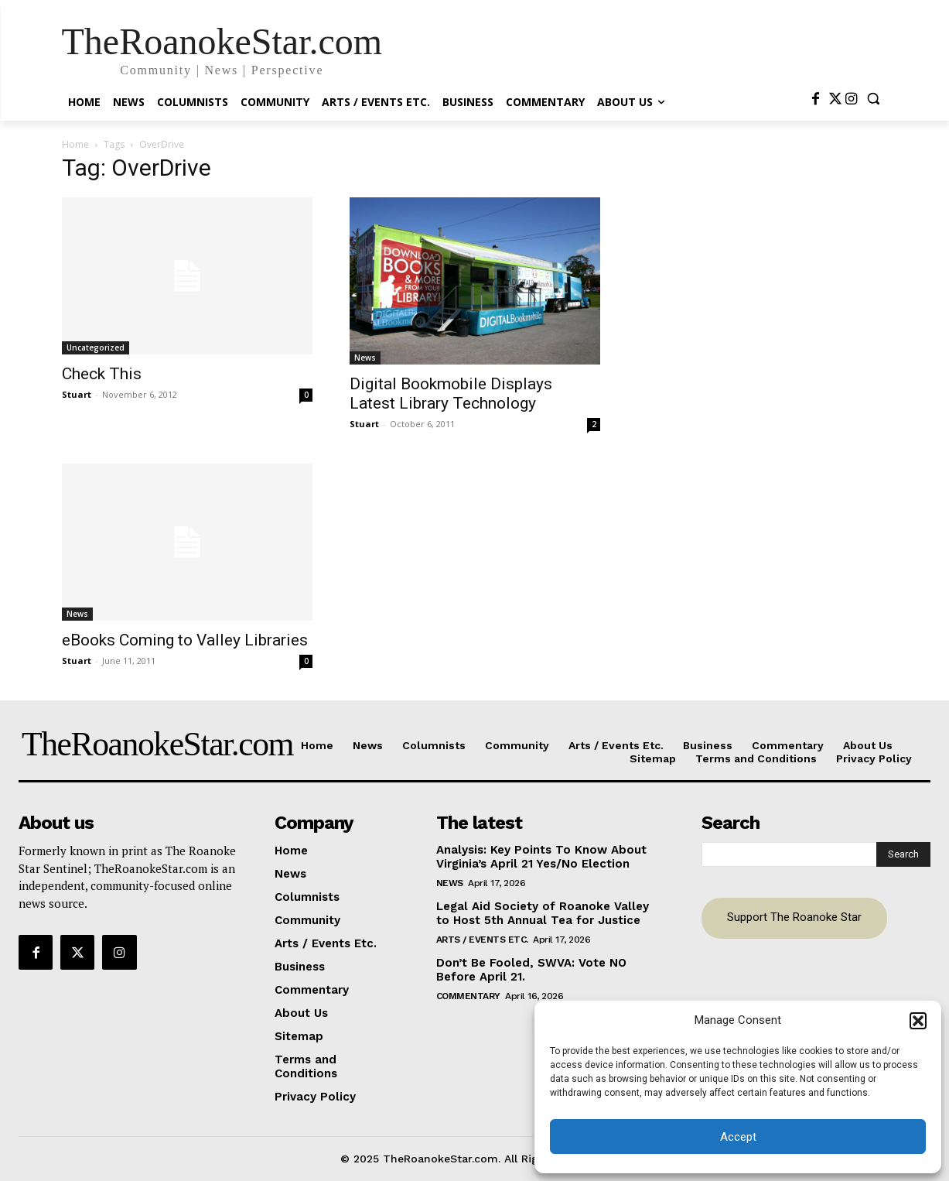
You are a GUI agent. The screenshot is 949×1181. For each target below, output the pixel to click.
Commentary (468, 996)
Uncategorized (96, 347)
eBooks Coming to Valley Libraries (185, 640)
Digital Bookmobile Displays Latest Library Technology (451, 393)
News (365, 357)
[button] (918, 1021)
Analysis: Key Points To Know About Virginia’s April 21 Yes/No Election (541, 857)
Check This (102, 374)
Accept (738, 1137)
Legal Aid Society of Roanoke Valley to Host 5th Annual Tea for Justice (542, 913)
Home (75, 144)
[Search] (903, 854)
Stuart (76, 394)
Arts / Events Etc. (482, 939)
